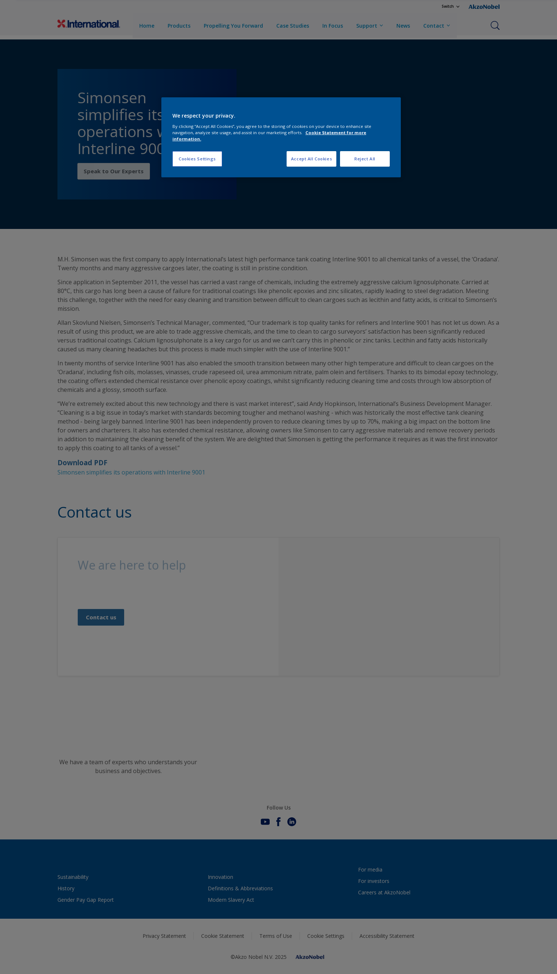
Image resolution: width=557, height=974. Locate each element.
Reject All (364, 158)
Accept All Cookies (311, 158)
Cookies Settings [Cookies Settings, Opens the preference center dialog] (197, 158)
